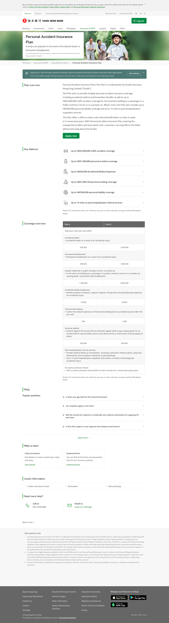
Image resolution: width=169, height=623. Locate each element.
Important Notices (89, 596)
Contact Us (27, 601)
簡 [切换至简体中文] (140, 13)
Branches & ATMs (126, 13)
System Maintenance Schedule (61, 607)
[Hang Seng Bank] (45, 21)
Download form (73, 465)
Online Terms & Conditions (39, 7)
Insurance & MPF (41, 63)
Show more (83, 438)
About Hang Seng (30, 592)
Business (38, 13)
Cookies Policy (65, 7)
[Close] (145, 4)
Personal (28, 13)
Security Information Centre (64, 592)
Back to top (28, 522)
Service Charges (59, 596)
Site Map (26, 610)
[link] (67, 618)
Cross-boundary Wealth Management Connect (62, 13)
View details (30, 465)
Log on (140, 20)
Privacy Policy (54, 7)
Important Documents (91, 592)
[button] (145, 13)
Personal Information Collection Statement (89, 7)
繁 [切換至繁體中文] (136, 13)
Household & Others (60, 63)
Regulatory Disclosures (91, 601)
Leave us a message (83, 507)
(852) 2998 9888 (39, 507)
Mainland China (110, 13)
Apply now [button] (71, 135)
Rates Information (59, 601)
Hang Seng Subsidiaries (33, 596)
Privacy (84, 610)
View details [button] (134, 73)
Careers (26, 605)
